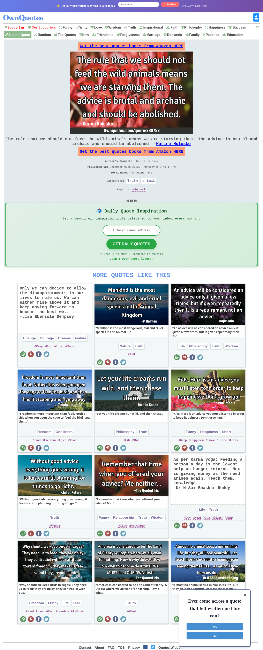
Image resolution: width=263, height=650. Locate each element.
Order (234, 454)
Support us (16, 27)
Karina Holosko (173, 147)
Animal (139, 199)
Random (44, 35)
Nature (125, 360)
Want (132, 625)
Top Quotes (67, 35)
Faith (174, 27)
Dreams (64, 352)
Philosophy (193, 27)
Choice (70, 360)
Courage (47, 352)
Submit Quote (19, 35)
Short (226, 446)
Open (62, 454)
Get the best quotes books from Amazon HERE (131, 47)
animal (148, 189)
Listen (222, 454)
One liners (64, 446)
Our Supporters (43, 27)
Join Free (170, 4)
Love (98, 27)
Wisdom (114, 27)
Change (29, 352)
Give (207, 531)
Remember (137, 539)
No (215, 634)
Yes (214, 625)
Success (239, 27)
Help (229, 531)
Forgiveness (130, 35)
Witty (83, 27)
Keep (39, 360)
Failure (80, 352)
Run (137, 454)
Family (194, 35)
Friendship (105, 35)
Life (182, 360)
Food (73, 454)
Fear (76, 617)
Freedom (44, 446)
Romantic (174, 35)
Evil (132, 368)
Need (197, 531)
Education (235, 35)
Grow (58, 360)
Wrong (55, 539)
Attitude (78, 625)
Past (49, 360)
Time (123, 539)
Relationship (123, 532)
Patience (212, 35)
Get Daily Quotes (131, 256)
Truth (132, 27)
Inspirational (153, 27)
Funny (68, 27)
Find (37, 454)
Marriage (153, 35)
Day (188, 531)
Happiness (217, 27)
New (85, 35)
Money (218, 531)
